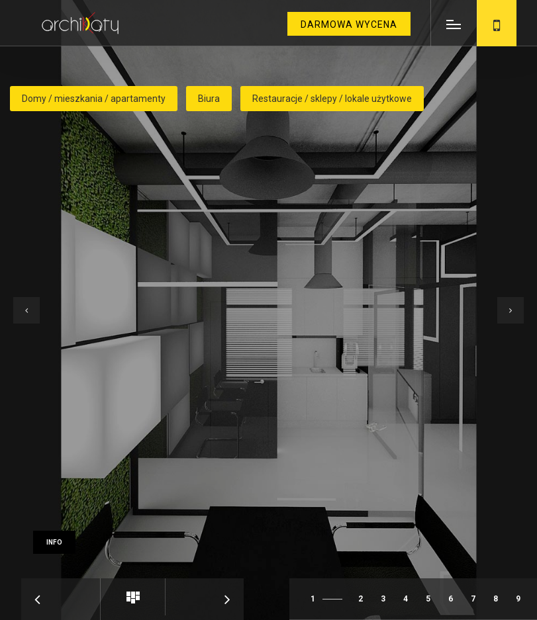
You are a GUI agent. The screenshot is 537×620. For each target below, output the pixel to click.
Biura (209, 98)
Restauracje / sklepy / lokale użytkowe (332, 98)
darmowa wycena (349, 24)
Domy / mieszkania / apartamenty (94, 98)
